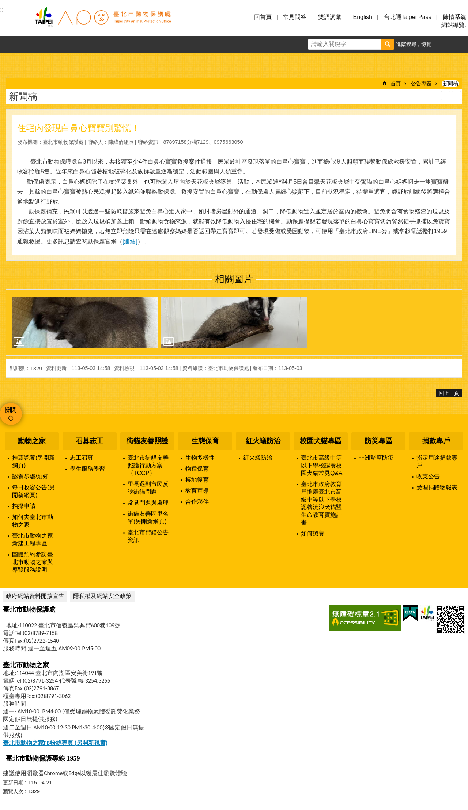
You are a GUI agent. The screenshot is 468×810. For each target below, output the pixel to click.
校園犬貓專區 (320, 441)
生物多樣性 (200, 458)
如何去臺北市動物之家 (32, 521)
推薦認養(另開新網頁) (33, 462)
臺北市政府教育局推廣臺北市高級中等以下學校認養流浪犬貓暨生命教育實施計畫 (321, 503)
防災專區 (378, 441)
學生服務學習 (87, 469)
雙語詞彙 (329, 17)
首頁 (395, 83)
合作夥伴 (197, 502)
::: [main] (8, 76)
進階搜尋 (406, 44)
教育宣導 (197, 491)
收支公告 (428, 476)
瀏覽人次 (13, 791)
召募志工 (89, 441)
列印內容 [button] (445, 95)
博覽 (426, 44)
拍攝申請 (23, 506)
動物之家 (32, 441)
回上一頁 (449, 393)
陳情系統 (454, 17)
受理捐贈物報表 (436, 487)
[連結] (129, 241)
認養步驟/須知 (30, 476)
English (362, 17)
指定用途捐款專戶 (436, 462)
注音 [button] (456, 95)
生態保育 (205, 441)
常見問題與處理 (148, 503)
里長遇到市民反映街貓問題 (148, 488)
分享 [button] (459, 44)
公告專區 (421, 83)
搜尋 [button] (387, 44)
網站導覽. (453, 25)
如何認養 (312, 533)
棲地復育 (197, 480)
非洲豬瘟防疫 (376, 458)
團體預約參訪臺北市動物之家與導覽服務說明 (32, 562)
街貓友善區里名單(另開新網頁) (148, 518)
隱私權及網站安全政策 (102, 596)
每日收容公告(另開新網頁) (33, 491)
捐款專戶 (436, 441)
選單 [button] (14, 21)
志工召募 (81, 458)
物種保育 (197, 469)
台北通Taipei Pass (407, 17)
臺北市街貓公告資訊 (148, 536)
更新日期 (13, 782)
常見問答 (294, 17)
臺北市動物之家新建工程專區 (32, 539)
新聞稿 (450, 83)
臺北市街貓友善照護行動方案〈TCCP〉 (148, 465)
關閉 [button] (11, 410)
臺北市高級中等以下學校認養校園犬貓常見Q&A (322, 465)
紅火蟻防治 (263, 441)
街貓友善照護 (147, 441)
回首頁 (263, 17)
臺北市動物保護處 (102, 21)
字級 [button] (442, 44)
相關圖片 (234, 279)
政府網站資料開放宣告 (35, 596)
